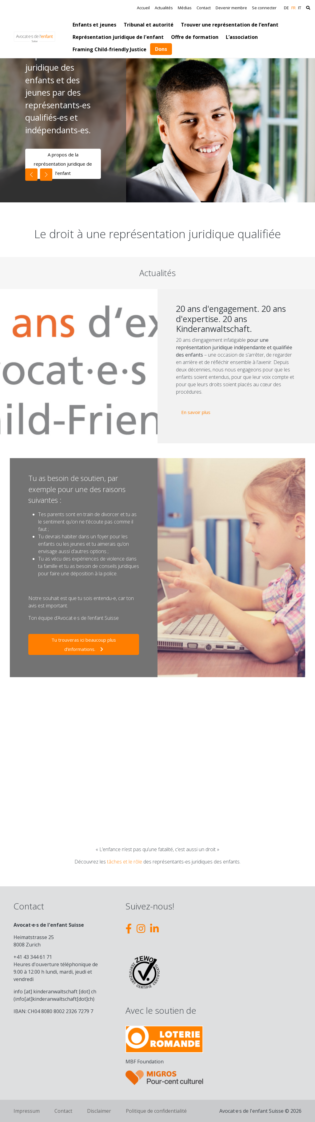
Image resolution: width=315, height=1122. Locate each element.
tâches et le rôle (124, 861)
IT (299, 7)
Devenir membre (231, 7)
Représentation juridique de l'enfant (118, 37)
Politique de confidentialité (156, 1111)
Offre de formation (194, 37)
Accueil (143, 7)
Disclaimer (99, 1111)
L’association (242, 37)
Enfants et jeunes (94, 24)
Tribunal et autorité (148, 24)
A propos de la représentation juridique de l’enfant (63, 163)
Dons (161, 49)
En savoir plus (198, 411)
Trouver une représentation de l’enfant (229, 24)
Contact (204, 7)
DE (286, 7)
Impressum (27, 1111)
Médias (185, 7)
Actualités (164, 7)
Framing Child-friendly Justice (109, 49)
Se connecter (264, 7)
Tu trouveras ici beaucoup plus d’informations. (83, 644)
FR (293, 7)
